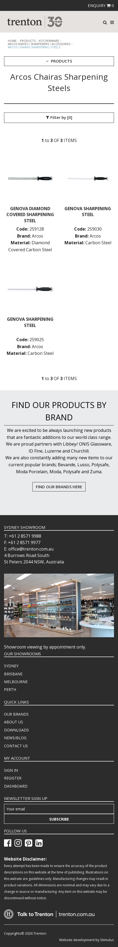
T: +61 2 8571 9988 (22, 536)
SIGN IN (11, 770)
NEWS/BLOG (15, 737)
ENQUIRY (101, 5)
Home (12, 40)
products (28, 40)
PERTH (10, 689)
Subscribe (59, 819)
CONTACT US (16, 745)
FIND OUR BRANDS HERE (59, 486)
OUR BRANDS (16, 714)
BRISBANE (13, 673)
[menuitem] (59, 666)
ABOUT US (13, 721)
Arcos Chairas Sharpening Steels (34, 47)
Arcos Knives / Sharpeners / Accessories (39, 44)
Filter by (59, 117)
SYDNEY (11, 665)
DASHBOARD (16, 786)
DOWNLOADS (16, 730)
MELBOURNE (16, 681)
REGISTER (12, 778)
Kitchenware (49, 40)
